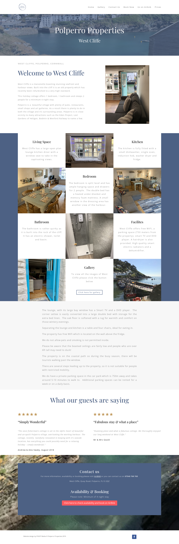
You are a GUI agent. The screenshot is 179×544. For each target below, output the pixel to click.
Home (91, 7)
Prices (158, 7)
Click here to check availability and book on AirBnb (89, 502)
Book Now (129, 7)
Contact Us (114, 7)
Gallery (101, 7)
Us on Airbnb (144, 7)
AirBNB (97, 476)
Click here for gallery (89, 292)
